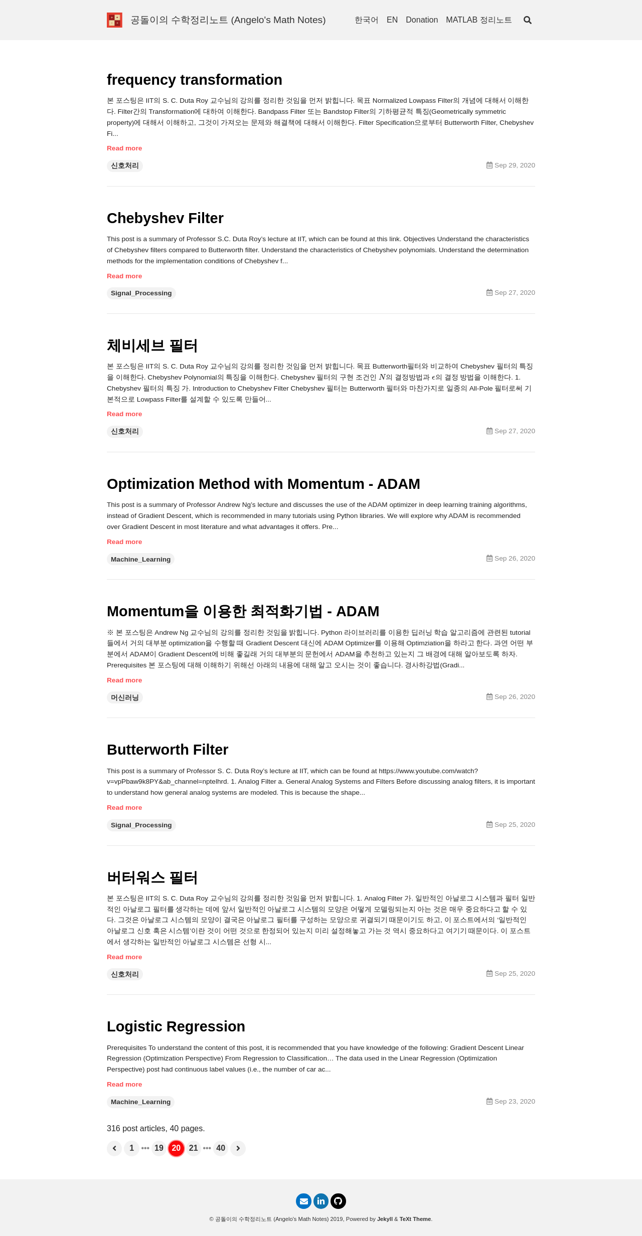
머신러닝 (125, 704)
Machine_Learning (141, 564)
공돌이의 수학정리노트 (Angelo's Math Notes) (228, 20)
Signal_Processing (141, 295)
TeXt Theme (415, 1219)
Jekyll (385, 1219)
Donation (422, 20)
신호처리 (125, 167)
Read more (124, 149)
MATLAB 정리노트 (479, 20)
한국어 (367, 20)
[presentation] (382, 380)
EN (392, 20)
